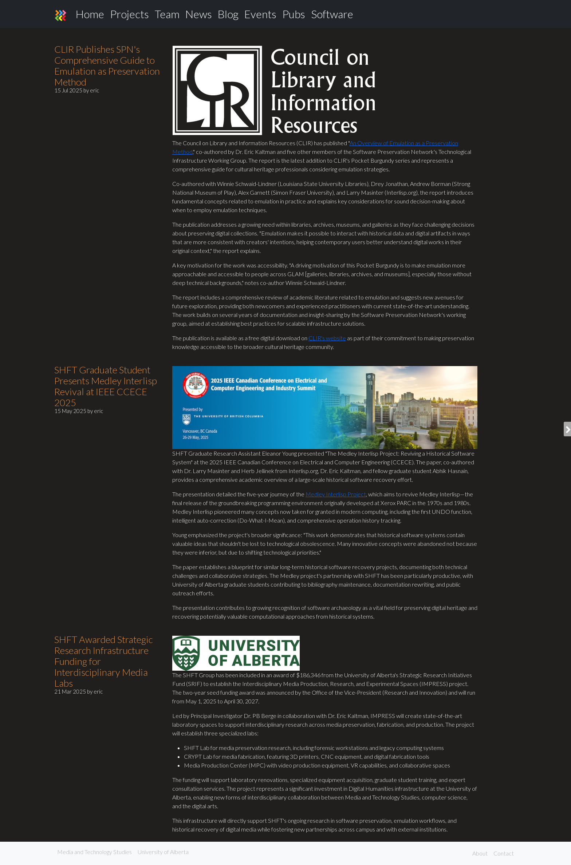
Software (332, 13)
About (480, 853)
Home (90, 13)
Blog (228, 13)
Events (260, 13)
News (198, 13)
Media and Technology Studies (94, 851)
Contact (503, 853)
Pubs (293, 13)
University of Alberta (163, 851)
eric (94, 90)
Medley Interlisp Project (336, 494)
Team (167, 13)
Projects (129, 13)
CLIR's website (327, 337)
